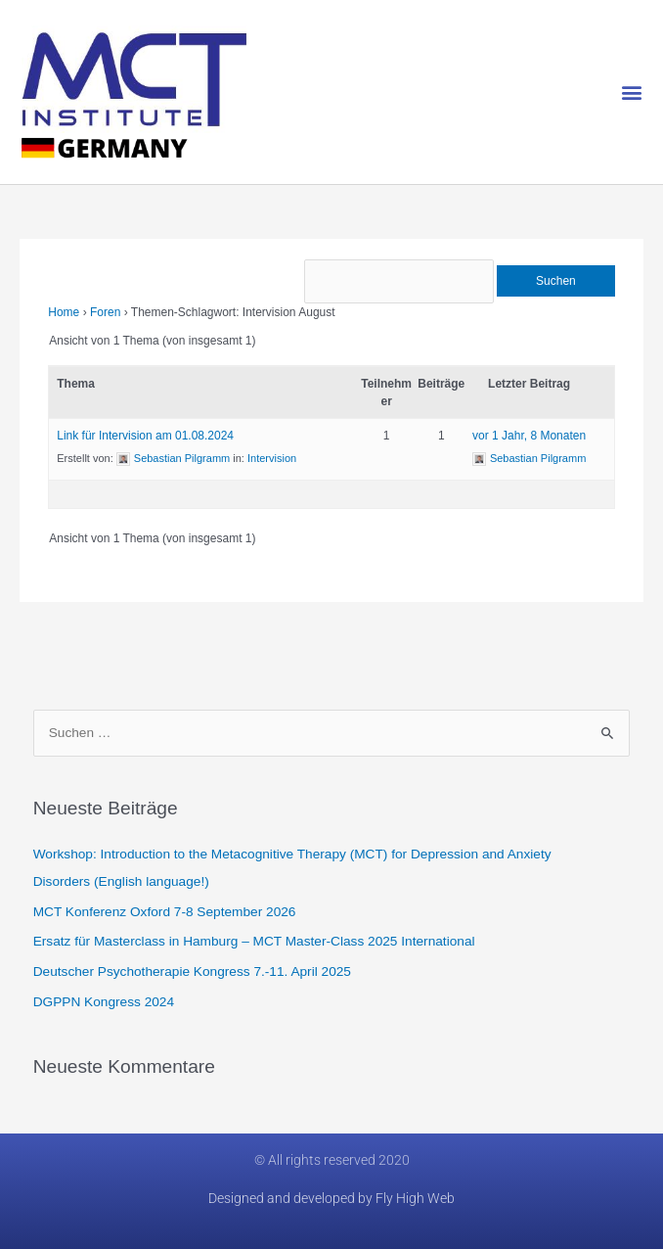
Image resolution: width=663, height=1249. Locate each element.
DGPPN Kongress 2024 (103, 1002)
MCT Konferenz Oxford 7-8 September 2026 (164, 911)
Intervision (271, 458)
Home (63, 312)
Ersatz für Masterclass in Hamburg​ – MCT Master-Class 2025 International (254, 941)
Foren (105, 312)
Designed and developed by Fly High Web (331, 1198)
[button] (632, 92)
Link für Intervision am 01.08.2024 (145, 435)
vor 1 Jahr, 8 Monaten (529, 435)
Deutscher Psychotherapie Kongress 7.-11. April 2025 (192, 971)
